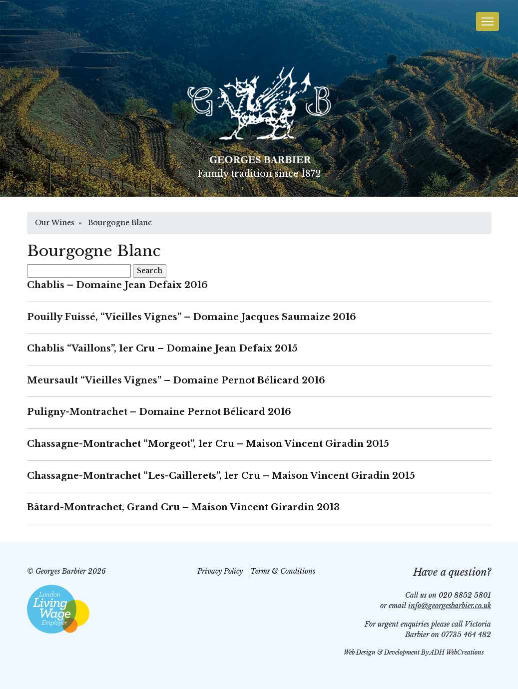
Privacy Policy (220, 571)
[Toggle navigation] (487, 21)
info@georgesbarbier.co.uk (449, 605)
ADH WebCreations (457, 652)
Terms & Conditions (282, 571)
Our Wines (54, 222)
